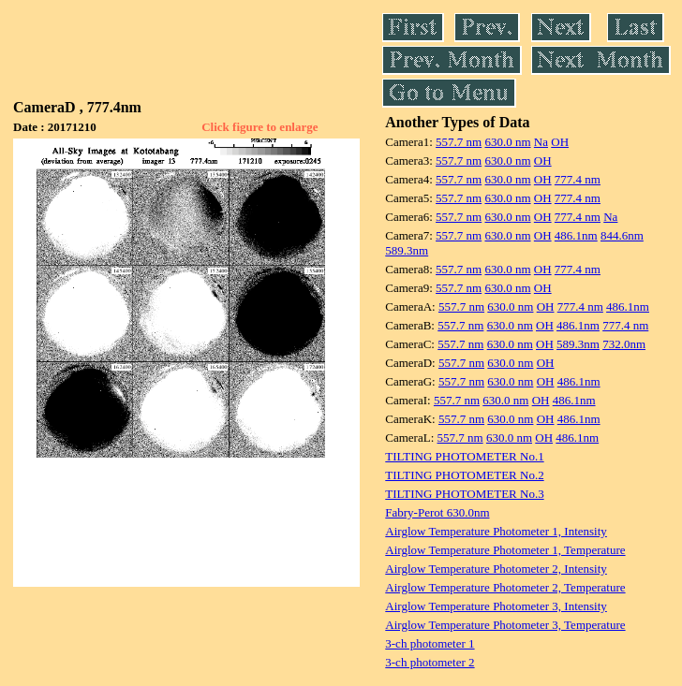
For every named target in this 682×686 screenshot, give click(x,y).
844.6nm (622, 235)
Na (541, 142)
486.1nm (576, 235)
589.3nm (406, 250)
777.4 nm (577, 179)
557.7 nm (459, 142)
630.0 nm (507, 142)
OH (560, 142)
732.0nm (623, 344)
